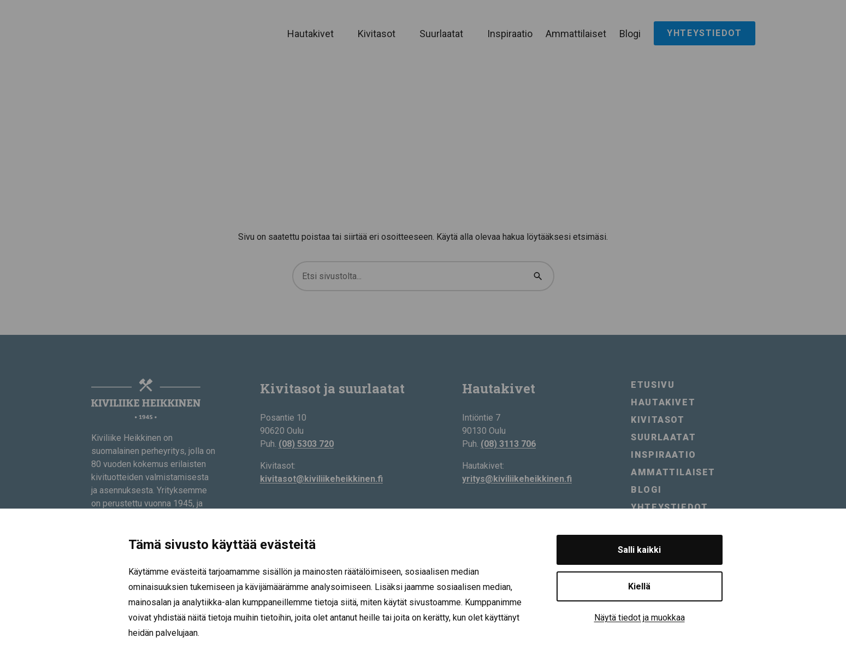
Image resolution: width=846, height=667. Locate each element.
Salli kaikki (639, 550)
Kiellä (639, 586)
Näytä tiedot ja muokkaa (639, 617)
